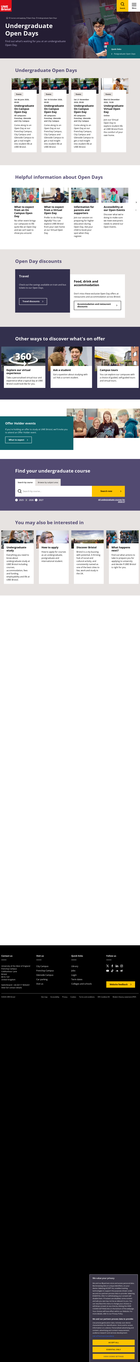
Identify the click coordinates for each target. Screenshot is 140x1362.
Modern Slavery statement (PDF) (124, 997)
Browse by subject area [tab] (48, 482)
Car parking (42, 979)
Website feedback (119, 984)
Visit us (39, 983)
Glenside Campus (44, 975)
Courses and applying (18, 18)
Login (74, 975)
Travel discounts (31, 301)
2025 (21, 500)
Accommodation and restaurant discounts (94, 305)
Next (136, 202)
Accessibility (54, 997)
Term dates (76, 979)
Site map (44, 997)
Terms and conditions (87, 997)
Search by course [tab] (25, 482)
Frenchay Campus (45, 970)
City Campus (42, 966)
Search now (106, 491)
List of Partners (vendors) (103, 1346)
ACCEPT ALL (113, 1353)
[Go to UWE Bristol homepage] (7, 18)
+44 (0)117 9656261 (21, 985)
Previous (136, 210)
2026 (31, 500)
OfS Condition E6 (104, 997)
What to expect (16, 439)
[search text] (53, 491)
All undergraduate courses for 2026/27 (111, 501)
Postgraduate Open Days (124, 54)
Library (74, 966)
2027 (41, 500)
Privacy (64, 997)
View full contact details (11, 987)
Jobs (73, 970)
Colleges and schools (81, 983)
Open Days (32, 18)
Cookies (73, 997)
